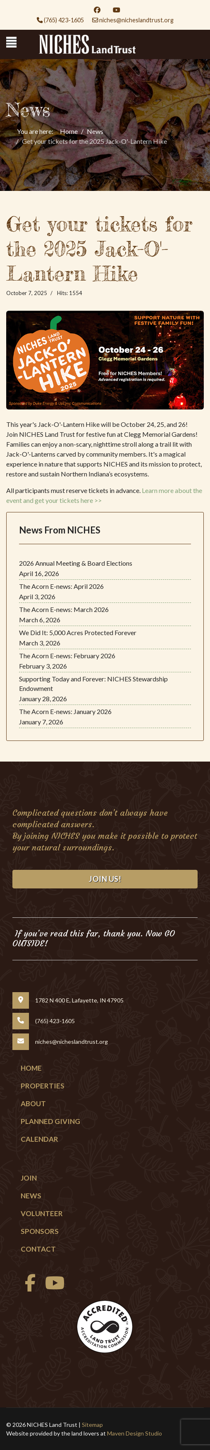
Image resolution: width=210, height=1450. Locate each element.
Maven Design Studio (134, 1433)
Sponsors (40, 1231)
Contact (38, 1249)
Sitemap (92, 1424)
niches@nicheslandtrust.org (136, 20)
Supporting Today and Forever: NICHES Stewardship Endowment (93, 683)
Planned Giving (50, 1121)
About (33, 1103)
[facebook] (28, 1286)
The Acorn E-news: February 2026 (67, 656)
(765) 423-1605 (64, 20)
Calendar (39, 1139)
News (31, 1195)
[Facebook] (97, 10)
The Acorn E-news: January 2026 (65, 711)
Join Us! (105, 878)
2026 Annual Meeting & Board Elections (75, 563)
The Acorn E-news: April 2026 (61, 586)
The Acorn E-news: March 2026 (64, 609)
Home (31, 1068)
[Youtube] (116, 10)
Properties (42, 1085)
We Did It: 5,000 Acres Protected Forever (77, 632)
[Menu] (11, 42)
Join (29, 1178)
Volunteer (42, 1213)
